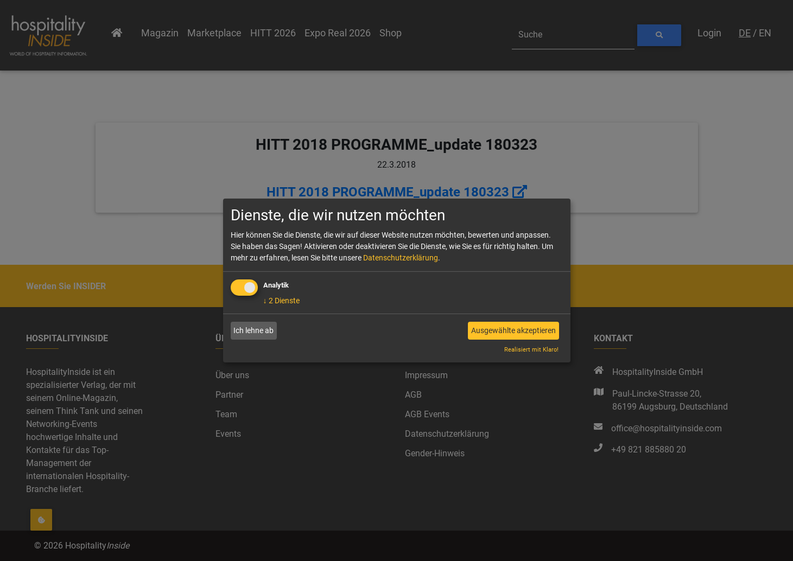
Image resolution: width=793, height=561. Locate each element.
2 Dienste (281, 300)
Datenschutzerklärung (400, 257)
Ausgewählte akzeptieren (513, 330)
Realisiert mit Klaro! (531, 349)
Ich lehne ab (253, 330)
